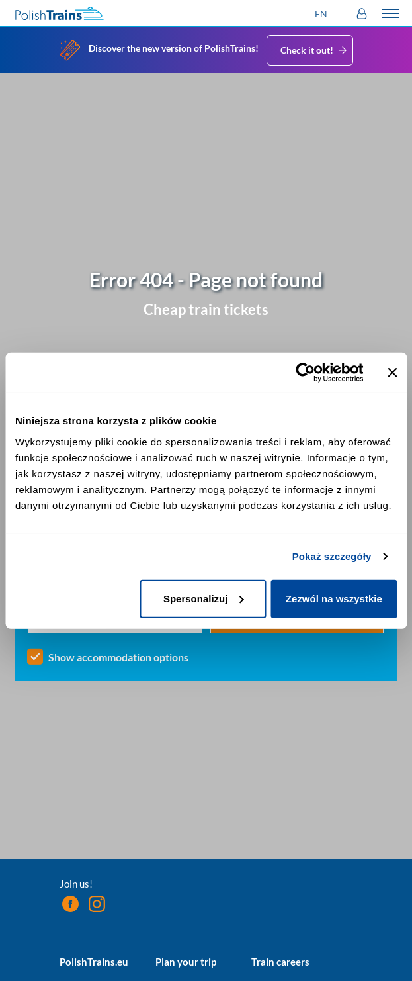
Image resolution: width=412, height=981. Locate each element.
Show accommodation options (118, 657)
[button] (322, 13)
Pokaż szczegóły (332, 556)
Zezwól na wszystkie (334, 598)
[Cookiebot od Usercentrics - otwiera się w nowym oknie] (305, 373)
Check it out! (314, 50)
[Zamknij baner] (392, 372)
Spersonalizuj (203, 598)
